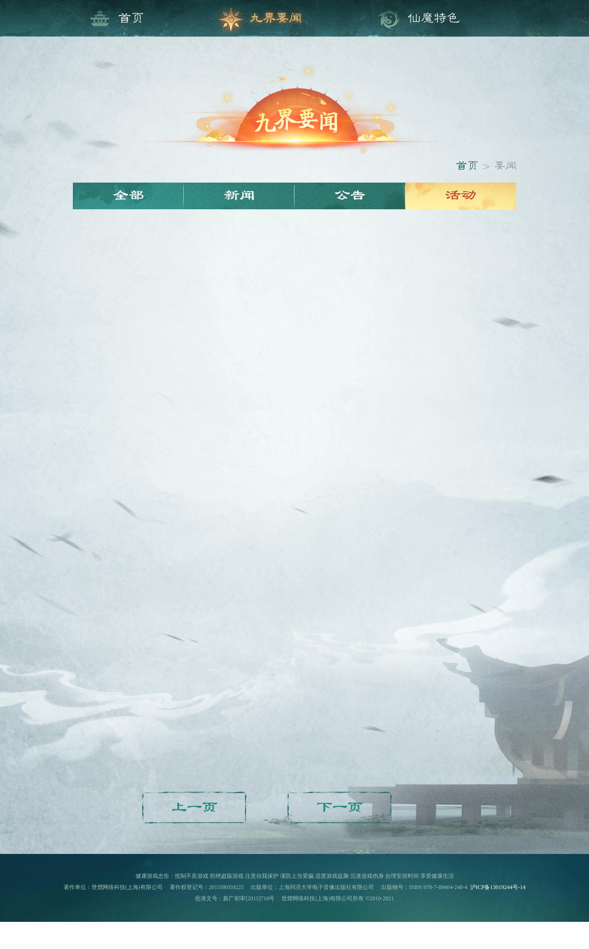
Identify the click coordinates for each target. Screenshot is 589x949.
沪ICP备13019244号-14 (498, 887)
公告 (350, 196)
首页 (467, 166)
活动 (460, 196)
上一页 (195, 808)
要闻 (505, 166)
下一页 (340, 808)
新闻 (239, 196)
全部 (128, 196)
